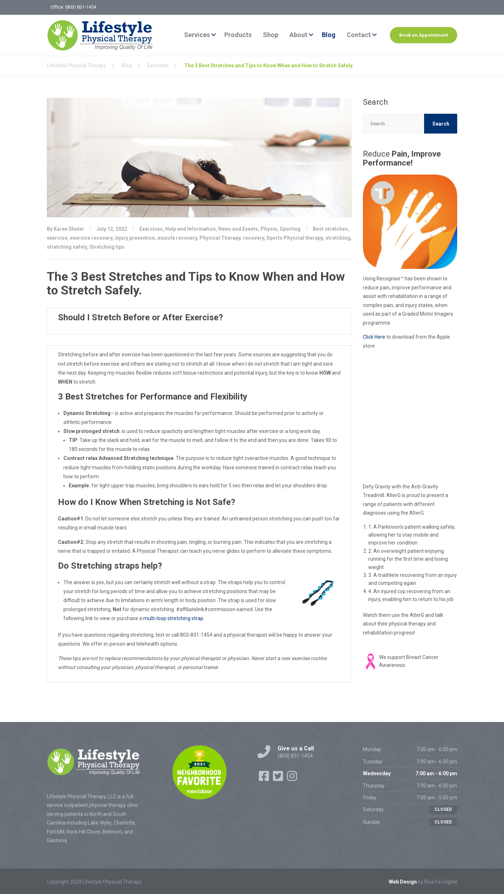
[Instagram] (292, 778)
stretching (337, 238)
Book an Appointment (423, 35)
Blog (329, 35)
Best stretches (330, 229)
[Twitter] (278, 778)
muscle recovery (177, 238)
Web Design (403, 882)
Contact (359, 35)
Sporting (290, 229)
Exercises (151, 229)
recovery (253, 238)
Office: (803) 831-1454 (73, 7)
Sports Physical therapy (294, 238)
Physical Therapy (219, 238)
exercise (57, 238)
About (298, 35)
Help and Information (190, 229)
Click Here (374, 337)
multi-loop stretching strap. (173, 618)
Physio (269, 229)
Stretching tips (107, 247)
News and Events (238, 229)
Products (238, 35)
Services (197, 35)
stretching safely (67, 247)
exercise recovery (91, 238)
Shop (270, 35)
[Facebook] (264, 778)
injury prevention (135, 238)
